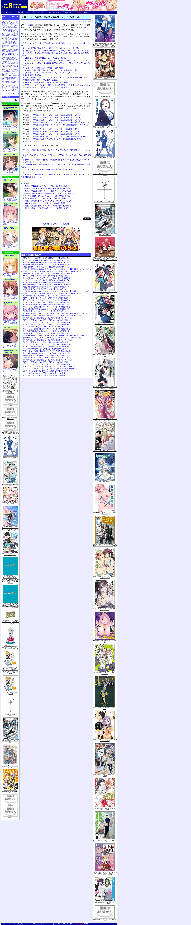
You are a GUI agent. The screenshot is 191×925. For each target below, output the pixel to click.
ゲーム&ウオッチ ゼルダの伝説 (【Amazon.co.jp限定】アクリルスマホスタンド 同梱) (10, 622)
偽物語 (30, 25)
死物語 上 (10, 817)
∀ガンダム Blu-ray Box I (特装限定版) (10, 766)
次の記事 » (67, 224)
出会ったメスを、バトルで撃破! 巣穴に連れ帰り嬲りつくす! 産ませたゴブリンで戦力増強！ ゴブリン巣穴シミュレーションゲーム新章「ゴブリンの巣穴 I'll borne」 (10, 24)
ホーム (4, 12)
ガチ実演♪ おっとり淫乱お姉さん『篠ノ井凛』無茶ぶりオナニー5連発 (47, 273)
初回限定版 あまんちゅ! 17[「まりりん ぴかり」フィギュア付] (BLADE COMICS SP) (10, 647)
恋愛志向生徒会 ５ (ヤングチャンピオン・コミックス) (105, 673)
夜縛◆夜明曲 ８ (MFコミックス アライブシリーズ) (104, 513)
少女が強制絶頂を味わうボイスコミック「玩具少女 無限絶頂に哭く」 (47, 265)
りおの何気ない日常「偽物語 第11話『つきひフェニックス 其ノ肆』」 (50, 73)
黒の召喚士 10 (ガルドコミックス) (104, 324)
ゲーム (48, 12)
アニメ (28, 12)
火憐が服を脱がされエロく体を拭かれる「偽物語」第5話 (44, 198)
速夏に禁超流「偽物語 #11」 (34, 75)
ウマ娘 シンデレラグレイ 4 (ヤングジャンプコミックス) (105, 174)
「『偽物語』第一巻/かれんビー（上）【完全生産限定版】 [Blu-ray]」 (53, 115)
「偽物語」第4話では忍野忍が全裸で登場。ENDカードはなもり (47, 201)
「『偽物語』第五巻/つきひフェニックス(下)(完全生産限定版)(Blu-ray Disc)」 (56, 125)
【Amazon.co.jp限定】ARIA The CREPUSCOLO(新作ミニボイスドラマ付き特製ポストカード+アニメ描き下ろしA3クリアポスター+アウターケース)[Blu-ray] (10, 670)
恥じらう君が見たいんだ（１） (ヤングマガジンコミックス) (105, 609)
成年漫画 (41, 12)
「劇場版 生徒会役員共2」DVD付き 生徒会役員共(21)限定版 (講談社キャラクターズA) (10, 432)
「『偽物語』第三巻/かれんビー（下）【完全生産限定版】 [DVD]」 (52, 134)
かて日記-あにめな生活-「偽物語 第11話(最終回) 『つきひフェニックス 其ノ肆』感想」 (56, 51)
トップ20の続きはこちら (12, 93)
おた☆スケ (56, 12)
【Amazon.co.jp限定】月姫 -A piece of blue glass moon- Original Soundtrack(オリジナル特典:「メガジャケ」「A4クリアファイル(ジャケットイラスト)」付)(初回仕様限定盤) (105, 44)
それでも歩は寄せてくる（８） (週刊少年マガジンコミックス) (105, 740)
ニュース (12, 12)
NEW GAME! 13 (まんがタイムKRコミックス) (104, 920)
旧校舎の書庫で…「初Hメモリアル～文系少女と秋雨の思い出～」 (46, 267)
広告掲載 (79, 12)
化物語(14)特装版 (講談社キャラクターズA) (10, 418)
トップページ (56, 224)
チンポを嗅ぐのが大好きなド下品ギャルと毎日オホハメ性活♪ (44, 373)
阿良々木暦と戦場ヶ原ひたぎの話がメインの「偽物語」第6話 (46, 196)
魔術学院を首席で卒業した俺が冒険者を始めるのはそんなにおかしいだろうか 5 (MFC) (105, 545)
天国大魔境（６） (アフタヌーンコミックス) (105, 451)
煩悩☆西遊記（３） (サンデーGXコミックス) (104, 641)
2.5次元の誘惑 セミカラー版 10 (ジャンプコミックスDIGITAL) (105, 902)
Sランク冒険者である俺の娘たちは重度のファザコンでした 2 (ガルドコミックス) (105, 387)
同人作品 (20, 12)
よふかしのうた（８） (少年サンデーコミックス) (105, 708)
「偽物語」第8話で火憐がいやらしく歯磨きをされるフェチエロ (47, 191)
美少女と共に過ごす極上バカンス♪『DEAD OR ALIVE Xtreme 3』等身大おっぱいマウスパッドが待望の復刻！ (10, 40)
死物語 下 (10, 804)
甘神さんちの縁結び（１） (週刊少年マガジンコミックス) (105, 808)
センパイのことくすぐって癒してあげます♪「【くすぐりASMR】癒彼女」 (49, 366)
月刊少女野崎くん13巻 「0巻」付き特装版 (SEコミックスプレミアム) (10, 391)
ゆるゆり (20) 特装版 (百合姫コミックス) (10, 503)
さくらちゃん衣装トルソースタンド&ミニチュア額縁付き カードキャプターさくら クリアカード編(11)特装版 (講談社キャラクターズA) (105, 259)
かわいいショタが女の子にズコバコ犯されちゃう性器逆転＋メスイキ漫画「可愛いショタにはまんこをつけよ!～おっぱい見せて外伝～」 (10, 88)
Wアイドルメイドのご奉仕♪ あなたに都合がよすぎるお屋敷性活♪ (46, 258)
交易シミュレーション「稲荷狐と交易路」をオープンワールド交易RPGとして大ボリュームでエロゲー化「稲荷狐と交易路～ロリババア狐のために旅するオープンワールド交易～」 (10, 33)
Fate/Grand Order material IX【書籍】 (10, 715)
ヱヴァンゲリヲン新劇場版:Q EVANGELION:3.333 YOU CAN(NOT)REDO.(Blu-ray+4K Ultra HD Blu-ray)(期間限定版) (10, 605)
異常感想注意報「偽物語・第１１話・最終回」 (41, 80)
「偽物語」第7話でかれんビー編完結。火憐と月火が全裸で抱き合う (49, 193)
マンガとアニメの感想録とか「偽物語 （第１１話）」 (44, 68)
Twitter (86, 12)
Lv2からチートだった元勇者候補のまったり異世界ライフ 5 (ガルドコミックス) (105, 419)
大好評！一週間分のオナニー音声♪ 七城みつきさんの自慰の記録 (45, 276)
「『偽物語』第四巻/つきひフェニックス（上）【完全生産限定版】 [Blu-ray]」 (56, 122)
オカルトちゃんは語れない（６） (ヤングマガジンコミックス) (105, 292)
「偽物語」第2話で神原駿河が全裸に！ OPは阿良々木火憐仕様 (47, 206)
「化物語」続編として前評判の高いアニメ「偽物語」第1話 (45, 208)
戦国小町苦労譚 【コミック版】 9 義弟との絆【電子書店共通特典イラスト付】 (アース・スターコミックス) (105, 873)
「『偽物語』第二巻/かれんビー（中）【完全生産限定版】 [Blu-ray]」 (53, 117)
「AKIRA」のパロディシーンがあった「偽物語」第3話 (44, 203)
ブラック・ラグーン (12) (10, 405)
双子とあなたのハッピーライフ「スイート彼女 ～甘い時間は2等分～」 (48, 278)
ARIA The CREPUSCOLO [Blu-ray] (10, 693)
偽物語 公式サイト (30, 141)
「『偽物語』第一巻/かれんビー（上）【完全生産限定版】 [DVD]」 (52, 129)
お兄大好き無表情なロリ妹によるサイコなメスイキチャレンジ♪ (45, 358)
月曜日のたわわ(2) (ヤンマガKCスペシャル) (105, 127)
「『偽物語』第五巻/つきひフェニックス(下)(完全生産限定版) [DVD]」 (53, 139)
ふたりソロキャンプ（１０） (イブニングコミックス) (105, 840)
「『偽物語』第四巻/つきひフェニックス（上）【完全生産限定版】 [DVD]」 (55, 136)
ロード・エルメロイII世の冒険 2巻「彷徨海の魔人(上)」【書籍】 (10, 741)
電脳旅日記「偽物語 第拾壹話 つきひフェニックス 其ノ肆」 (46, 82)
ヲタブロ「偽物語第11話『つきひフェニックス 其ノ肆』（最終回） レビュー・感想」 (56, 78)
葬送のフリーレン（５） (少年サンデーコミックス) (105, 775)
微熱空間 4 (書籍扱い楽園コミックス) (105, 96)
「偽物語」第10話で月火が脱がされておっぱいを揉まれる (45, 186)
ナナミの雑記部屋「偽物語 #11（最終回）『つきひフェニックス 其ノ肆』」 (52, 48)
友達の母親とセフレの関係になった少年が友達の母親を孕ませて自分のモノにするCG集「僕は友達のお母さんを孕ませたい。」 (10, 65)
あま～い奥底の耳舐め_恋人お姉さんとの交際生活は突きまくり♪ (46, 260)
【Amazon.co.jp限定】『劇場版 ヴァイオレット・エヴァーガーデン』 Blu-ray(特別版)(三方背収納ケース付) (10, 528)
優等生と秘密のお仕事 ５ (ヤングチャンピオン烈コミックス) (105, 577)
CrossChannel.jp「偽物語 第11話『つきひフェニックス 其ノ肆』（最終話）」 (53, 70)
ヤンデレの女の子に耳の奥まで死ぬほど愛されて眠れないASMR (45, 371)
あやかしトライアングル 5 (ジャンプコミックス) (10, 484)
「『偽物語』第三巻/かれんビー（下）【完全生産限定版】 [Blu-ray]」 (53, 120)
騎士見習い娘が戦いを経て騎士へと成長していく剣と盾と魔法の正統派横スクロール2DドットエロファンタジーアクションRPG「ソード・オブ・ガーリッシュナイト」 (10, 52)
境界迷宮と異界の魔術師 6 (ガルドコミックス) (105, 355)
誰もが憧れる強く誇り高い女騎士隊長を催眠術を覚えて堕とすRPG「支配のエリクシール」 (10, 45)
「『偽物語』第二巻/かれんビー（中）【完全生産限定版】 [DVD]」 (52, 131)
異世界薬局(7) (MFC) (104, 481)
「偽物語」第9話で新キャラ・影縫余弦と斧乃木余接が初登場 (46, 189)
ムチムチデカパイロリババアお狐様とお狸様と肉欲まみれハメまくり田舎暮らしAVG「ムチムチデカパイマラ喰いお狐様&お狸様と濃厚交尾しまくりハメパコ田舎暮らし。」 (10, 80)
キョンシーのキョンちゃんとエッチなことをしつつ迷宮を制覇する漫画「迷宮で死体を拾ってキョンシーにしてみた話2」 (10, 72)
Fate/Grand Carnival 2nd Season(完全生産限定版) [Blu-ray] (10, 791)
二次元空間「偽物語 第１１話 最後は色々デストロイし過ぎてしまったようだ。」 (55, 60)
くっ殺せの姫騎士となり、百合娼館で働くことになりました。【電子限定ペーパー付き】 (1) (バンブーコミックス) (105, 79)
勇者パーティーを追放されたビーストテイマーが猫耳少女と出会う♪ (47, 262)
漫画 (34, 12)
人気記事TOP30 (68, 12)
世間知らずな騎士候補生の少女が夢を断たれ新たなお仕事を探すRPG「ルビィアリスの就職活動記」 (10, 59)
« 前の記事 (45, 224)
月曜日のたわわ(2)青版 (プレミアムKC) (10, 457)
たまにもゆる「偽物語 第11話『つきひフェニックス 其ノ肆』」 (47, 58)
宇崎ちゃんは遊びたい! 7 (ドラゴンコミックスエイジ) (10, 554)
